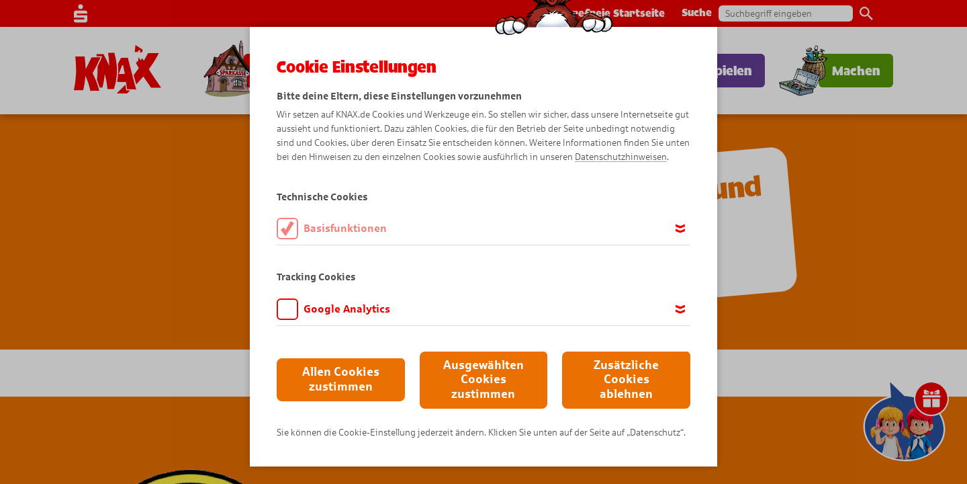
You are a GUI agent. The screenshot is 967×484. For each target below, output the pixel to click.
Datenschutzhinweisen (621, 157)
